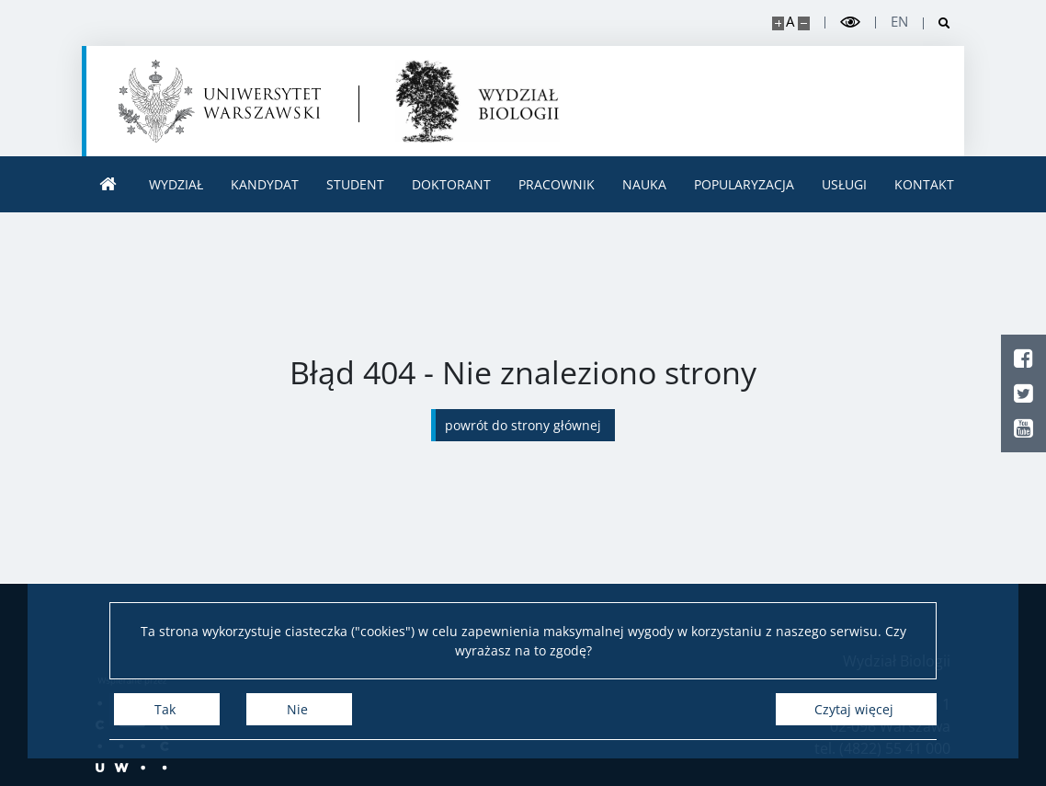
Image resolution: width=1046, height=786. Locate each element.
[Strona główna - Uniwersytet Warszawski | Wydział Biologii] (477, 101)
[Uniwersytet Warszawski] (220, 101)
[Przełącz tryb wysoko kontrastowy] (850, 22)
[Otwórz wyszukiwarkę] (937, 23)
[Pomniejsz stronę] (804, 23)
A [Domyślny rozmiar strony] (790, 21)
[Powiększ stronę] (778, 23)
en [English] (899, 21)
